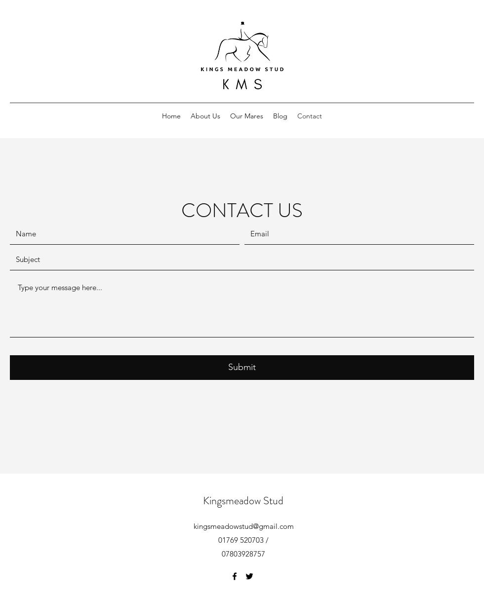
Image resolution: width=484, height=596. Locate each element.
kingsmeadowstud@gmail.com (244, 526)
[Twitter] (249, 576)
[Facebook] (235, 576)
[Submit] (242, 367)
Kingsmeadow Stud (243, 500)
